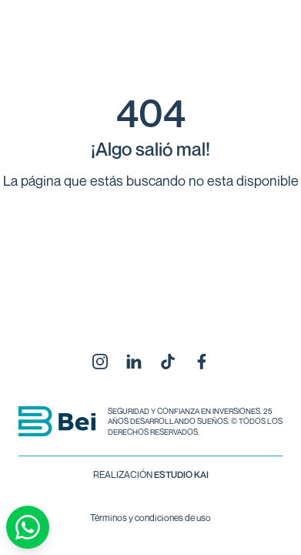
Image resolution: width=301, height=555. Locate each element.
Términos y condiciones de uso (150, 517)
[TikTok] (168, 361)
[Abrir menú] (258, 46)
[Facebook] (201, 361)
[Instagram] (100, 361)
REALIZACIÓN (151, 474)
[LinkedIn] (134, 361)
